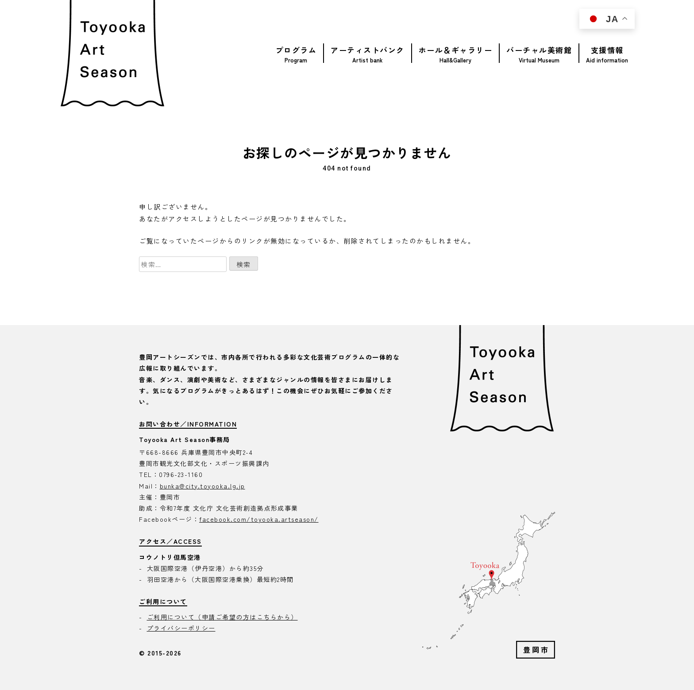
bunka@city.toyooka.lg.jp (202, 485)
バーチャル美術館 (539, 49)
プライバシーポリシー (181, 628)
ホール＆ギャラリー (456, 49)
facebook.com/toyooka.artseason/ (259, 519)
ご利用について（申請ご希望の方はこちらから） (222, 616)
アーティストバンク (368, 49)
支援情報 (607, 49)
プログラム (296, 49)
